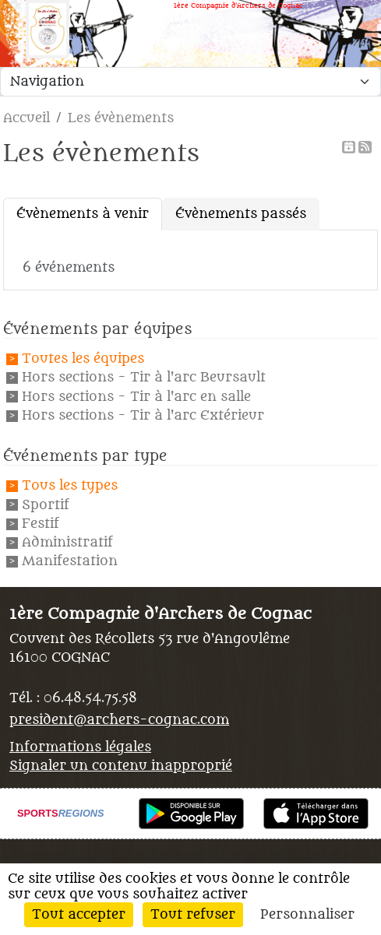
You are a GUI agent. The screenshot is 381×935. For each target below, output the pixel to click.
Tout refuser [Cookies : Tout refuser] (192, 915)
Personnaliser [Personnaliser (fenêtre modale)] (307, 915)
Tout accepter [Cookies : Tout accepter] (78, 915)
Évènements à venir (82, 214)
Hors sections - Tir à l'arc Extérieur (143, 416)
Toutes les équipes (83, 359)
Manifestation (70, 562)
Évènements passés (240, 214)
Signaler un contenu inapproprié (120, 766)
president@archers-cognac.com (119, 720)
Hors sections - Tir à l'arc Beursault (144, 378)
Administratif (67, 542)
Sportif (45, 505)
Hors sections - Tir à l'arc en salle (136, 397)
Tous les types (70, 486)
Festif (40, 524)
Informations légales (80, 747)
